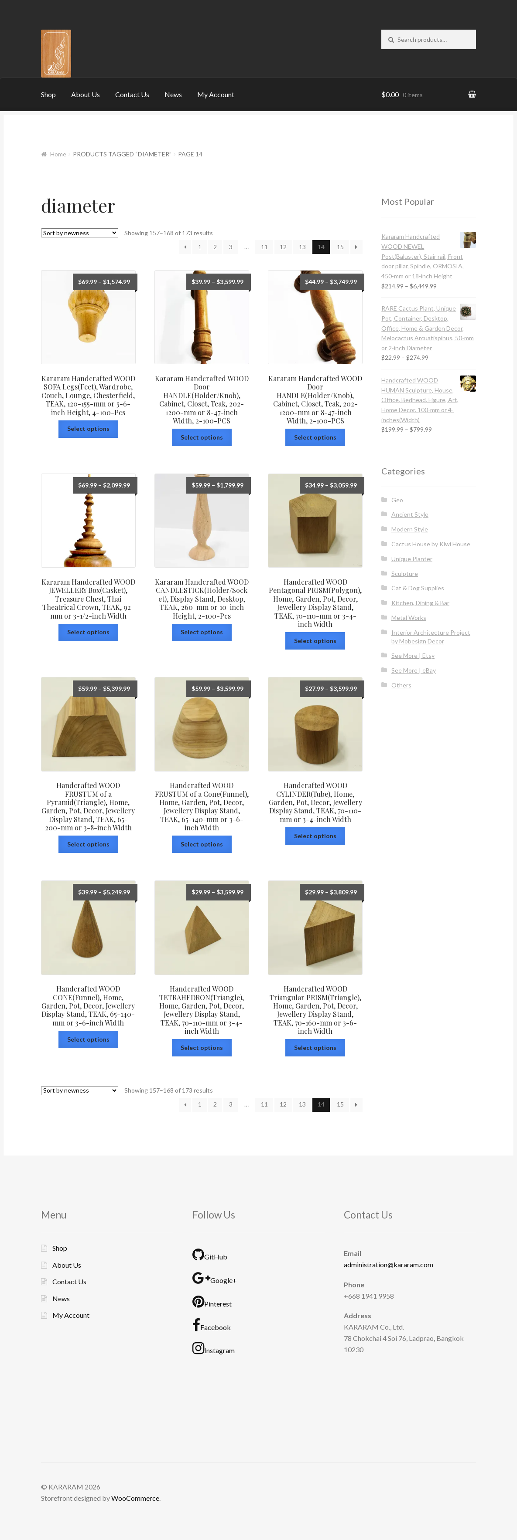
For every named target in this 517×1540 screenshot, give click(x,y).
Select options (88, 428)
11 (264, 246)
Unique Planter (411, 558)
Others (401, 685)
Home (58, 154)
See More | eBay (413, 670)
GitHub (209, 1255)
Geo (397, 500)
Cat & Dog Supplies (417, 588)
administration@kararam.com (388, 1264)
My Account (215, 94)
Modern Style (409, 529)
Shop (48, 94)
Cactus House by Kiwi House (430, 544)
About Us (85, 94)
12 (283, 246)
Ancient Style (409, 514)
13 (302, 246)
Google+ (214, 1278)
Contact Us (132, 94)
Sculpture (404, 573)
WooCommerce (135, 1498)
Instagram (213, 1348)
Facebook (211, 1325)
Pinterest (212, 1302)
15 (340, 246)
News (173, 94)
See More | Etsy (413, 655)
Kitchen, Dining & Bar (420, 602)
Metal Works (408, 617)
